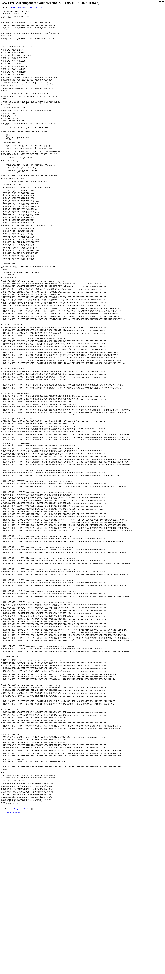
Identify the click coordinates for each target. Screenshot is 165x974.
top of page (14, 967)
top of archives (28, 7)
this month (39, 7)
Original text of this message (10, 970)
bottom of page (16, 7)
